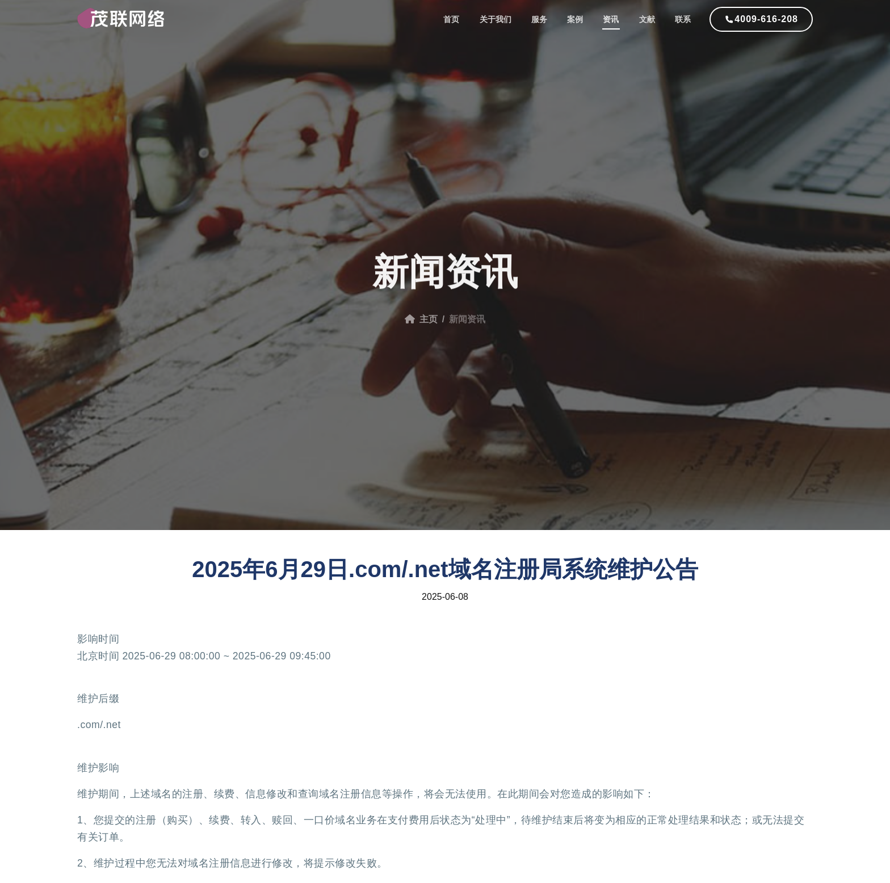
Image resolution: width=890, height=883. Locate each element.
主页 (421, 325)
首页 (463, 19)
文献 (649, 19)
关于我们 (505, 19)
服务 (547, 19)
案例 (581, 19)
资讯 (615, 19)
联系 (683, 19)
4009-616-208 (766, 19)
